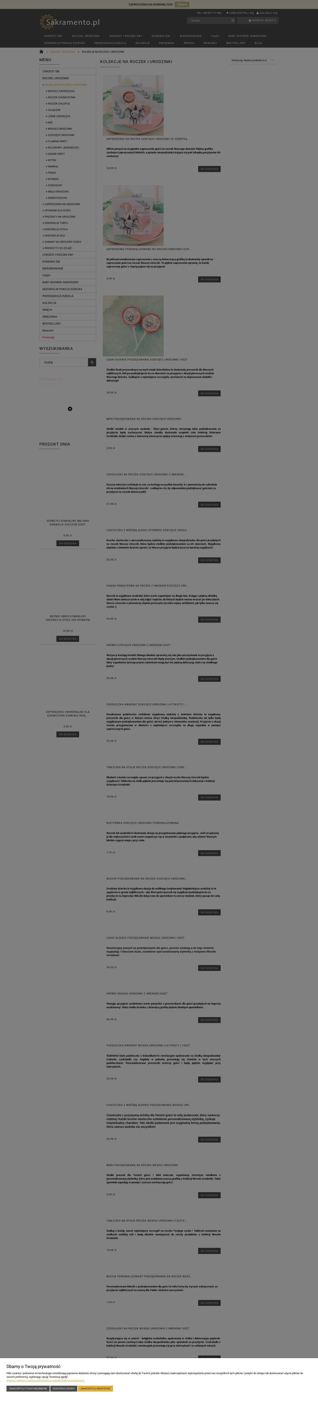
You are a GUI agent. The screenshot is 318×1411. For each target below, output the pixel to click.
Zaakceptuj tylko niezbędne (28, 1388)
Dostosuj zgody (64, 1388)
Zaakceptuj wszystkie (95, 1388)
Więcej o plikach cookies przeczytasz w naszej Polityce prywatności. (45, 1380)
